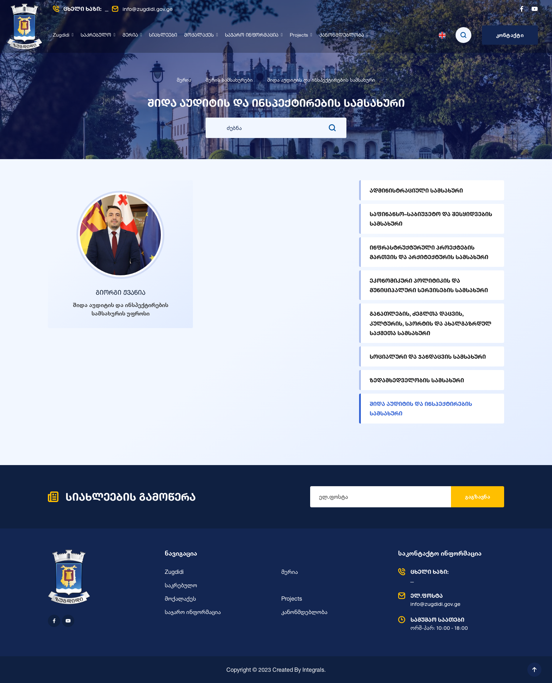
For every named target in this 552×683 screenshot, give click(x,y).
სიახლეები (163, 35)
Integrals (313, 669)
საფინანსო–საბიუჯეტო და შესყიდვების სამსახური (431, 219)
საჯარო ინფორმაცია (251, 35)
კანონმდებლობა (341, 35)
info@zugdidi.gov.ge (142, 9)
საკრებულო (96, 35)
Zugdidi (61, 35)
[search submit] (332, 127)
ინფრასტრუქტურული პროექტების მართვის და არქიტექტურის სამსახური (429, 252)
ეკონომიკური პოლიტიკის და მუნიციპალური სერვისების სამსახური (429, 285)
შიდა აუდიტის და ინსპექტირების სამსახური (421, 408)
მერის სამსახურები (229, 80)
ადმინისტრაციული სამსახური (416, 190)
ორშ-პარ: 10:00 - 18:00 (449, 623)
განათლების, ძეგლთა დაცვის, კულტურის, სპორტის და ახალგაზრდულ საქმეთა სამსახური (430, 323)
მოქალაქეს (199, 35)
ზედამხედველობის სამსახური (417, 380)
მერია (130, 35)
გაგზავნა (477, 496)
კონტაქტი (510, 35)
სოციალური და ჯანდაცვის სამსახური (428, 356)
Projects (299, 35)
